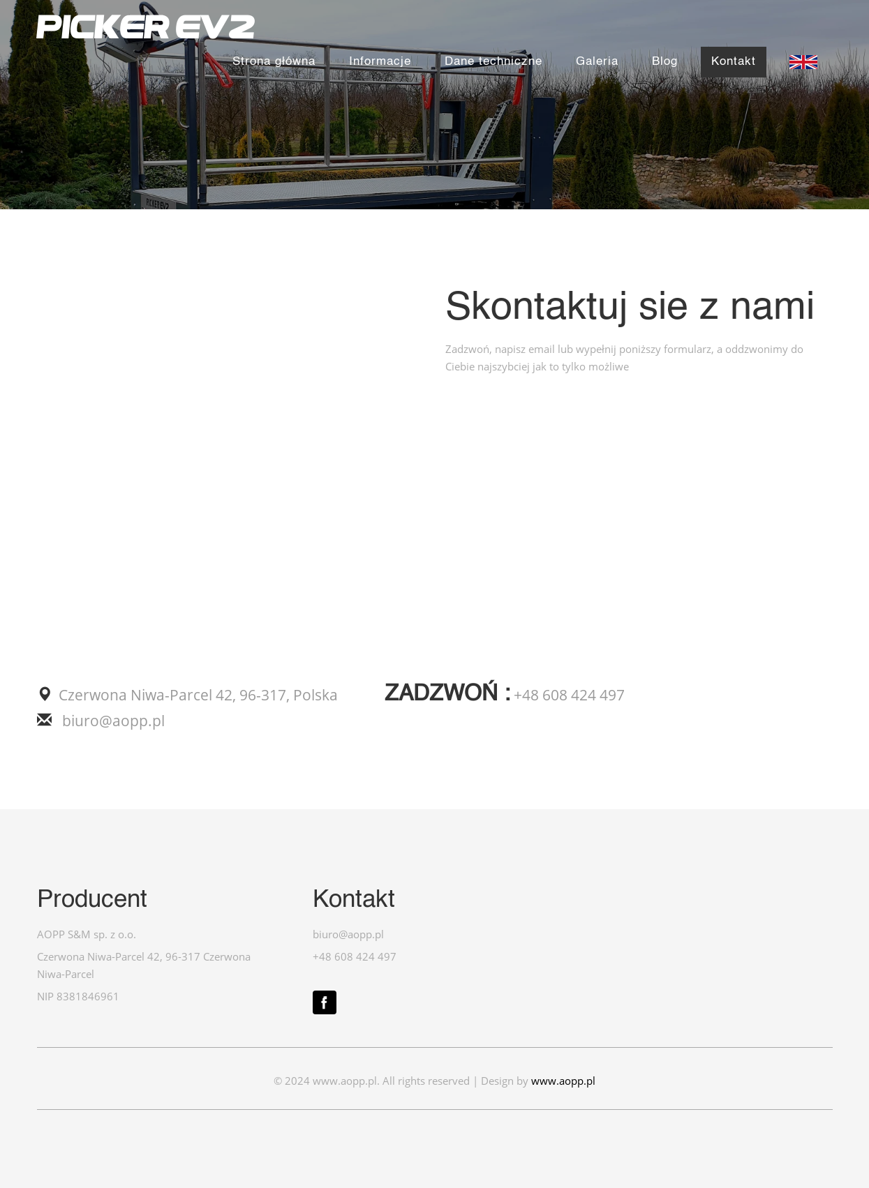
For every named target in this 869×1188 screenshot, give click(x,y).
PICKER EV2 (146, 26)
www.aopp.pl (563, 1081)
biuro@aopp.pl (112, 720)
